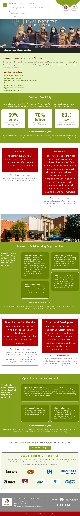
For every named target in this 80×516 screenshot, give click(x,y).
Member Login (32, 3)
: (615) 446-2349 (14, 11)
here (29, 362)
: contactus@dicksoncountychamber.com (19, 13)
